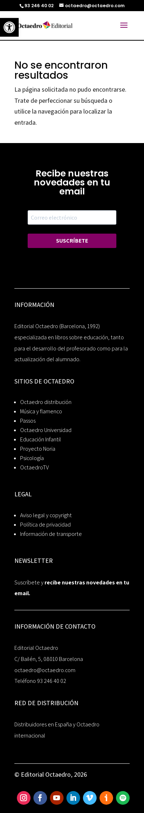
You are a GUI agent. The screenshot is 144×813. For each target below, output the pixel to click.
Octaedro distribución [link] (45, 402)
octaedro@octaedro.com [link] (44, 670)
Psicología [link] (32, 458)
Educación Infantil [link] (40, 439)
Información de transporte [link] (51, 534)
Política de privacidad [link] (45, 524)
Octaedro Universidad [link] (45, 430)
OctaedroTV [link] (34, 467)
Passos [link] (28, 420)
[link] (9, 27)
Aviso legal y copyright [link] (46, 515)
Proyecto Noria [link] (37, 449)
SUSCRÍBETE (72, 240)
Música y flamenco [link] (41, 411)
